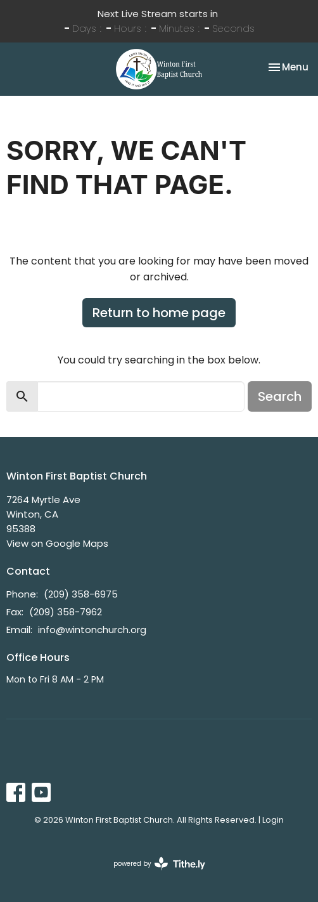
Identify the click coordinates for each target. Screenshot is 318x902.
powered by (159, 863)
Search (280, 396)
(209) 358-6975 (81, 594)
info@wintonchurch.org (92, 629)
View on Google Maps (57, 543)
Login (273, 820)
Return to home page (159, 313)
